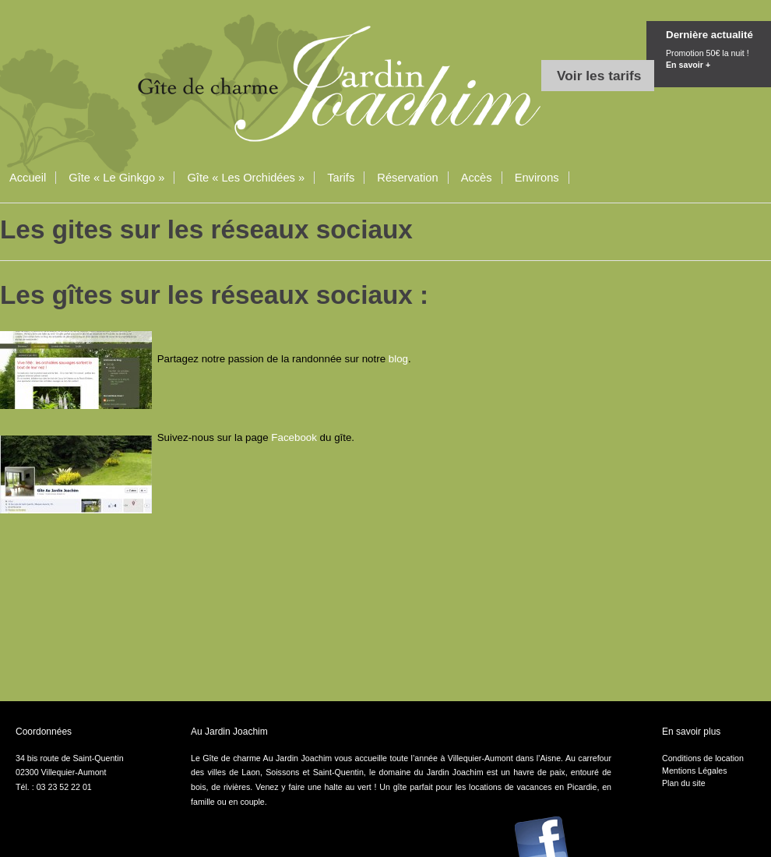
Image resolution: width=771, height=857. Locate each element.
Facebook (295, 437)
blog (398, 359)
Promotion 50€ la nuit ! (718, 60)
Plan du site (684, 783)
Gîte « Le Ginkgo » (116, 177)
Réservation (407, 177)
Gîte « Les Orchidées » (246, 177)
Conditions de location (703, 758)
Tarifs (340, 177)
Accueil (27, 177)
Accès (476, 177)
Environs (537, 177)
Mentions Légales (694, 770)
